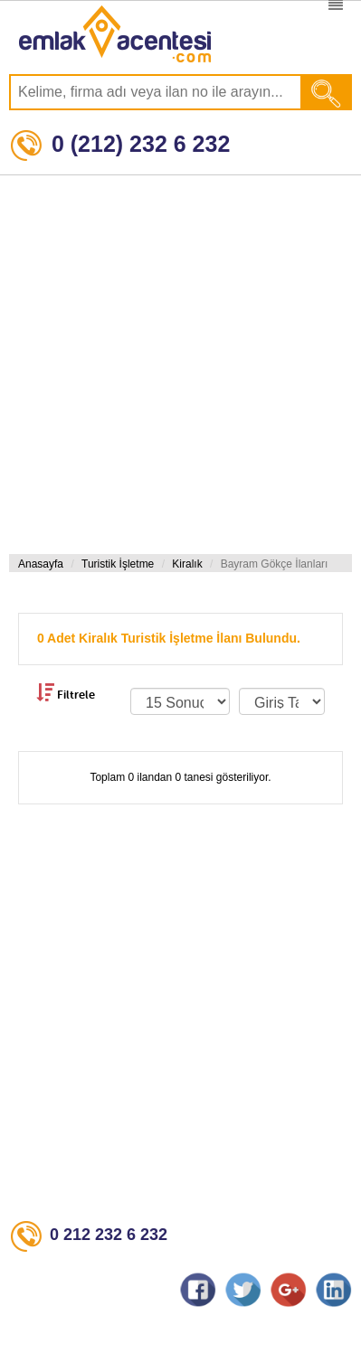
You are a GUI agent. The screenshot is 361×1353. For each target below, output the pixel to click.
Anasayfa (40, 564)
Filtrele (65, 692)
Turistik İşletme (117, 564)
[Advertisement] (176, 364)
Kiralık (187, 564)
